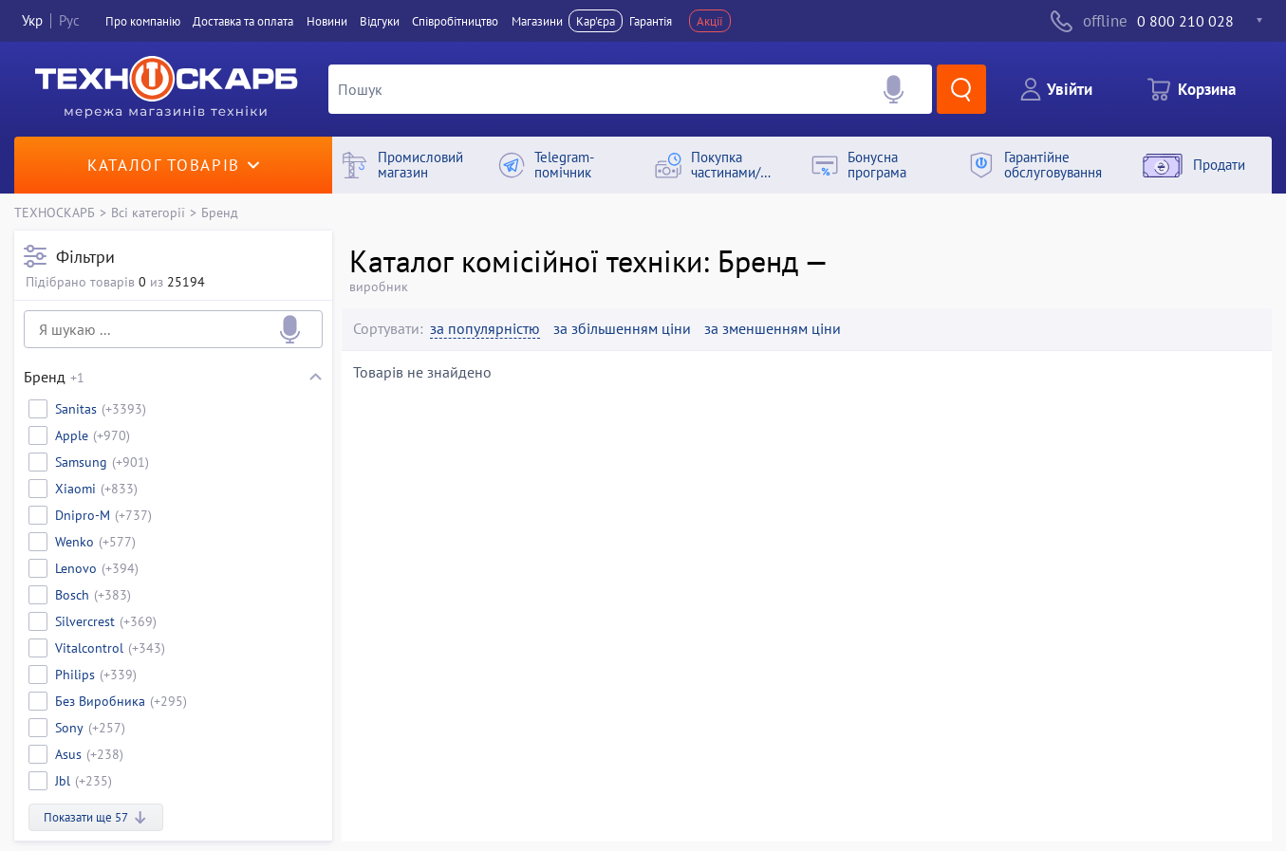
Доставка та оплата (243, 20)
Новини (327, 20)
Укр (32, 20)
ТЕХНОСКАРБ (54, 212)
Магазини (537, 20)
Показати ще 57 (96, 817)
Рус (69, 20)
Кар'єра (595, 20)
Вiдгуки (380, 20)
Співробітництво (455, 20)
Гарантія (650, 20)
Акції (710, 20)
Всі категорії (148, 212)
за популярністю (485, 329)
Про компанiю (142, 20)
